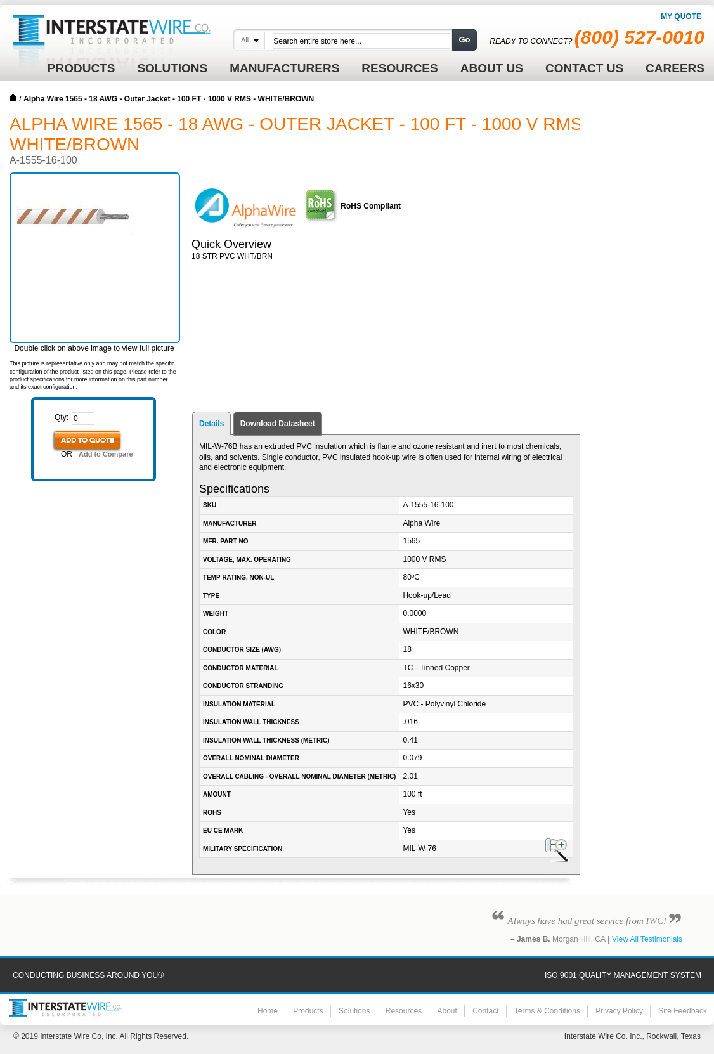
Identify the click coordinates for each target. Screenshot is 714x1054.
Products (308, 1010)
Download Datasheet (277, 423)
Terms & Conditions (547, 1010)
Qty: (61, 417)
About (447, 1010)
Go (464, 39)
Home (13, 97)
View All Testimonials (647, 939)
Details (211, 423)
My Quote (681, 16)
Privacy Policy (619, 1010)
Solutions (354, 1010)
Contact (485, 1010)
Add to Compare (106, 454)
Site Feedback (682, 1010)
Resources (404, 1010)
